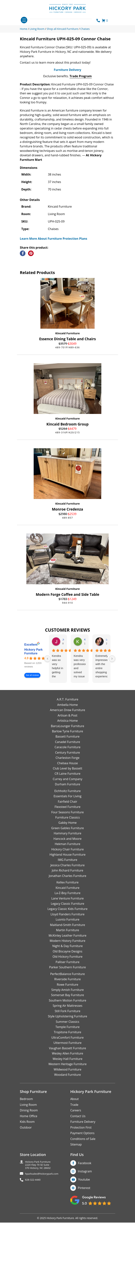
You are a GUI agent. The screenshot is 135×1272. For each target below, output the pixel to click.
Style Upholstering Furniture (67, 1077)
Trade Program (81, 137)
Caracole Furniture (67, 808)
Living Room (28, 1165)
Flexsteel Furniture (68, 867)
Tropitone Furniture (67, 1093)
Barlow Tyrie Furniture (67, 792)
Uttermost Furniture (67, 1103)
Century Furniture (67, 813)
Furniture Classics (67, 878)
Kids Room (27, 1182)
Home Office (28, 1177)
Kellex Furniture (67, 943)
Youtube (84, 1240)
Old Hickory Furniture (67, 1017)
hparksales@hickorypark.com (41, 1234)
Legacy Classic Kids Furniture (67, 969)
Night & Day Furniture (67, 1007)
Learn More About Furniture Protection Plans (53, 299)
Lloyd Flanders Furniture (67, 975)
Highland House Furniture (68, 915)
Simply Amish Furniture (67, 1050)
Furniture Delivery (67, 131)
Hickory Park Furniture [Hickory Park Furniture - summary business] (33, 712)
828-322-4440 (33, 1240)
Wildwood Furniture (67, 1130)
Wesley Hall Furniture (67, 1119)
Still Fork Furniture (67, 1072)
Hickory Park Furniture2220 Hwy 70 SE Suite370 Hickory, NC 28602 (38, 1225)
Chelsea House (67, 824)
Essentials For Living (68, 857)
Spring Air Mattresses (67, 1066)
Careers (75, 1171)
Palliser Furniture (67, 1022)
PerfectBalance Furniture (67, 1034)
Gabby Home (67, 883)
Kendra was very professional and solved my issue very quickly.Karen (80, 727)
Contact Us (77, 1177)
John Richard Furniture (67, 931)
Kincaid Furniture (67, 394)
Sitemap (76, 1205)
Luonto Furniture (67, 980)
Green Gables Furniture (67, 889)
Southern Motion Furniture (67, 1061)
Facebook (84, 1224)
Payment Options (82, 1194)
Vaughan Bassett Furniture (67, 1109)
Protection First (81, 1188)
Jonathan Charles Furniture (67, 936)
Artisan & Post (67, 776)
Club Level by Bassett (67, 829)
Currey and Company (67, 840)
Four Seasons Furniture (67, 873)
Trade (74, 1165)
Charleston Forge (67, 818)
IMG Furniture (67, 920)
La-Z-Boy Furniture (67, 954)
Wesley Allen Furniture (67, 1114)
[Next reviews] (112, 719)
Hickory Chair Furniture (67, 910)
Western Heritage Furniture (67, 1125)
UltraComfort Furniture (67, 1098)
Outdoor (26, 1188)
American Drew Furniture (67, 771)
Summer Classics (67, 1082)
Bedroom (26, 1160)
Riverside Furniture (67, 1040)
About (74, 1160)
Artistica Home (67, 781)
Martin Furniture (67, 991)
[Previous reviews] (47, 719)
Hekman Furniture (67, 905)
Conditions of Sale (82, 1199)
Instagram (85, 1232)
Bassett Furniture (68, 797)
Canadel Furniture (67, 803)
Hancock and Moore (67, 899)
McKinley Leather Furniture (67, 996)
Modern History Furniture (67, 1001)
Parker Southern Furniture (67, 1028)
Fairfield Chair (67, 862)
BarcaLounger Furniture (67, 786)
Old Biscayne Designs (67, 1012)
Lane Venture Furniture (67, 959)
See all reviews (32, 736)
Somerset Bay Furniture (67, 1056)
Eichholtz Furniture (67, 851)
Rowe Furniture (67, 1045)
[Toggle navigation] (24, 20)
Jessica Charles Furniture (67, 926)
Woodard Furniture (67, 1135)
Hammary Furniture (67, 894)
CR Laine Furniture (67, 834)
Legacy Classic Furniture (67, 964)
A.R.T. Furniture (67, 760)
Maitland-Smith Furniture (67, 985)
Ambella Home (67, 765)
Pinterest (84, 1249)
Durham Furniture (67, 845)
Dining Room (29, 1171)
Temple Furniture (67, 1088)
